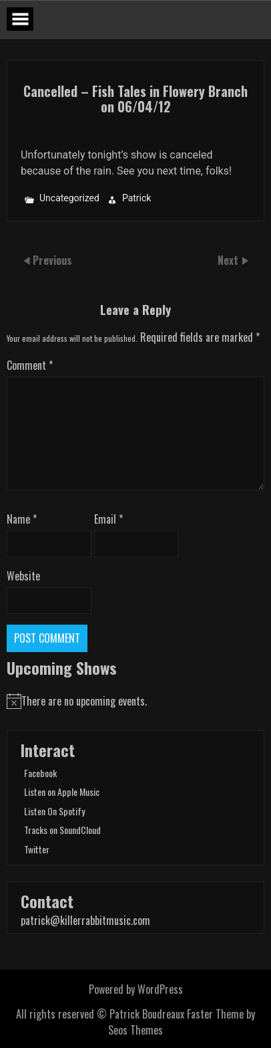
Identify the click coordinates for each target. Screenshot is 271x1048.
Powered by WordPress (136, 989)
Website (23, 576)
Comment (30, 365)
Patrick (137, 198)
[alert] (135, 701)
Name (22, 519)
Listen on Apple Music (61, 791)
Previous (52, 260)
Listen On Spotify (54, 811)
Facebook (40, 773)
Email (108, 519)
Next (229, 260)
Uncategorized (69, 198)
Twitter (36, 849)
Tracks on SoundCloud (62, 830)
